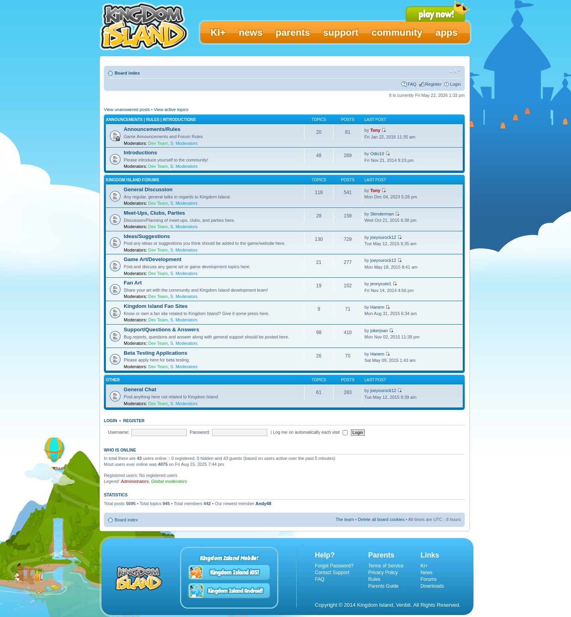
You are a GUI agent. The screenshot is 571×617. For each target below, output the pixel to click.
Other (113, 380)
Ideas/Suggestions (147, 236)
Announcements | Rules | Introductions (151, 119)
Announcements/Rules (152, 129)
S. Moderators (183, 143)
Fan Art (133, 283)
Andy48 (263, 503)
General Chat (140, 389)
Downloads (432, 586)
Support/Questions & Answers (161, 330)
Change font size (455, 71)
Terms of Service (385, 566)
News (426, 572)
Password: (200, 432)
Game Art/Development (152, 259)
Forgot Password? (334, 566)
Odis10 (377, 153)
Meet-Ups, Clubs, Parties (154, 213)
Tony (375, 130)
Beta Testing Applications (155, 353)
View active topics (171, 109)
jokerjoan (379, 330)
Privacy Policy (383, 572)
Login (455, 84)
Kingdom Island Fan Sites (156, 306)
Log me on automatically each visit (310, 432)
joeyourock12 (383, 237)
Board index (127, 73)
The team (344, 519)
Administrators (135, 481)
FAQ (412, 84)
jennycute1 (380, 283)
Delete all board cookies (381, 519)
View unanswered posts (127, 109)
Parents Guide (383, 586)
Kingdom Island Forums (132, 180)
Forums (428, 579)
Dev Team (158, 143)
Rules (374, 579)
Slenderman (382, 213)
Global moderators (169, 481)
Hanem (377, 307)
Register (433, 84)
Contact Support (332, 572)
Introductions (140, 153)
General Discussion (148, 189)
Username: (118, 432)
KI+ (423, 566)
